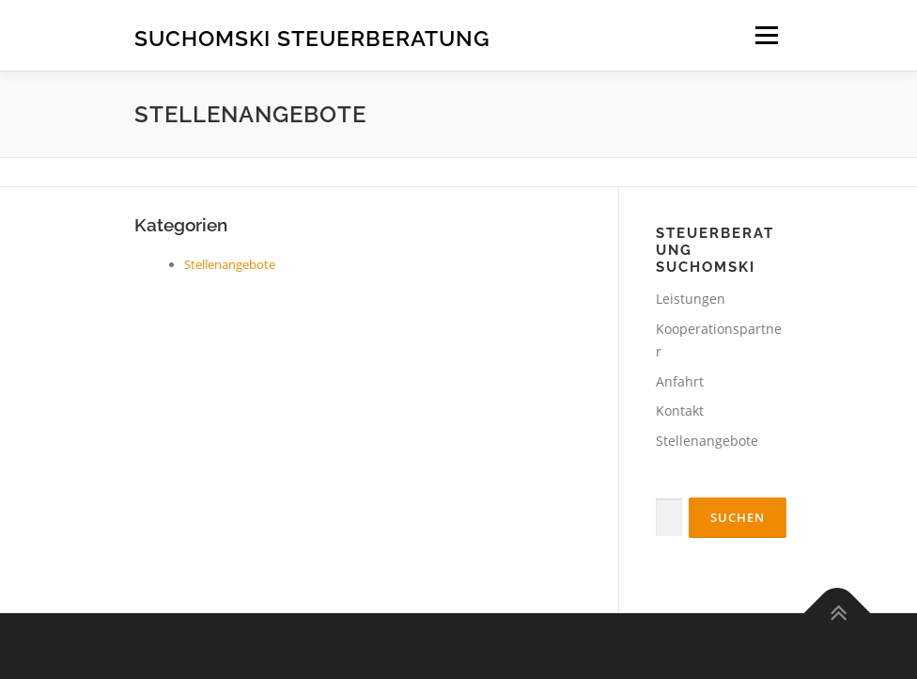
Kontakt (680, 410)
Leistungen (690, 299)
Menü (766, 34)
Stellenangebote (229, 264)
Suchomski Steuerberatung (312, 37)
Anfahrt (680, 381)
